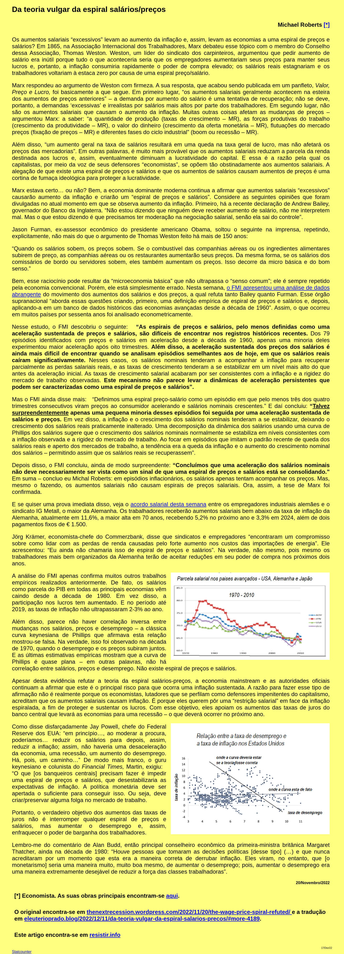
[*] (327, 24)
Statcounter (22, 952)
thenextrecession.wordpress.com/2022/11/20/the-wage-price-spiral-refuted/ (189, 912)
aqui (172, 895)
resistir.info (105, 935)
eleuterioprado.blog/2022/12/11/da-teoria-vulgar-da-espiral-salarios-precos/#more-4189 (142, 918)
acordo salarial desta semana (168, 504)
